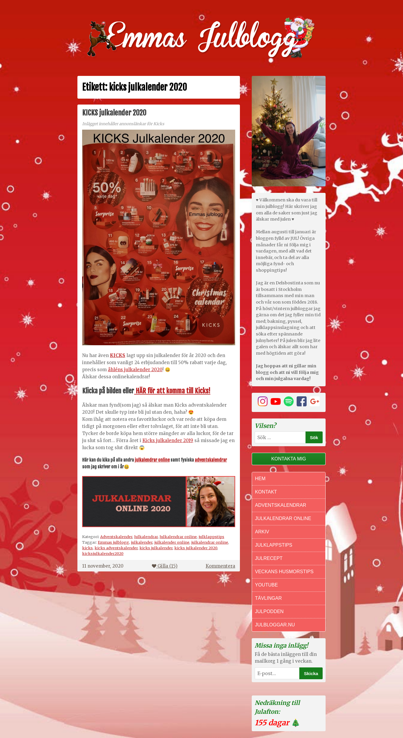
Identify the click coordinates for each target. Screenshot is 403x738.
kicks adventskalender (116, 547)
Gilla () (165, 566)
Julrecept (268, 558)
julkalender (141, 542)
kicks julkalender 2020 (195, 547)
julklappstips (211, 536)
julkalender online (171, 542)
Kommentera (220, 566)
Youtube (266, 584)
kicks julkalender (156, 547)
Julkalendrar (146, 536)
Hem (260, 478)
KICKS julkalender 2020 (114, 112)
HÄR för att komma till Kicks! (172, 391)
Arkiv (262, 531)
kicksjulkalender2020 (103, 553)
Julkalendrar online (178, 536)
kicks (87, 547)
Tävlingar (268, 598)
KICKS (117, 355)
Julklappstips (273, 545)
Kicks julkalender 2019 (167, 440)
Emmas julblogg (113, 542)
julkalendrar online (152, 460)
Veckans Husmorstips (284, 571)
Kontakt (266, 491)
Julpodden (269, 611)
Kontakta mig (288, 458)
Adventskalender (116, 536)
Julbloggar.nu (275, 624)
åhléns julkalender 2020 (135, 369)
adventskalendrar (211, 460)
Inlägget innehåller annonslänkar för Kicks (123, 123)
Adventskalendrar (280, 505)
